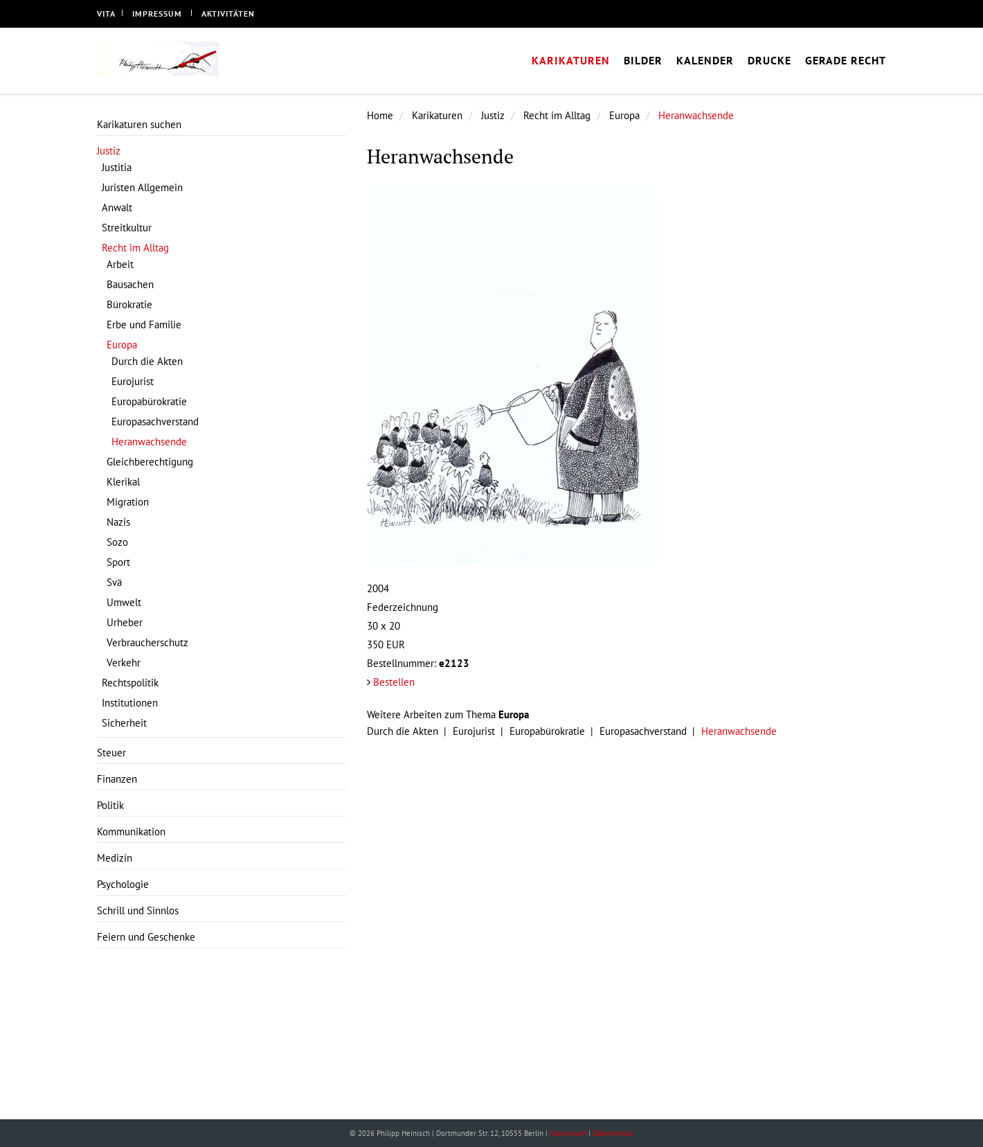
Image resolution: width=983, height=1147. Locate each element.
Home (380, 115)
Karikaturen (437, 115)
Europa (624, 115)
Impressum (157, 13)
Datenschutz (613, 1133)
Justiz (493, 115)
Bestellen (394, 681)
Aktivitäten (228, 13)
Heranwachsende (696, 115)
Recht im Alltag (556, 115)
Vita (106, 13)
